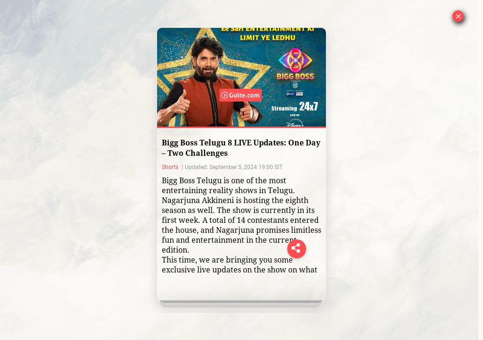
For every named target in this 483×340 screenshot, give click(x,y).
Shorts (171, 167)
